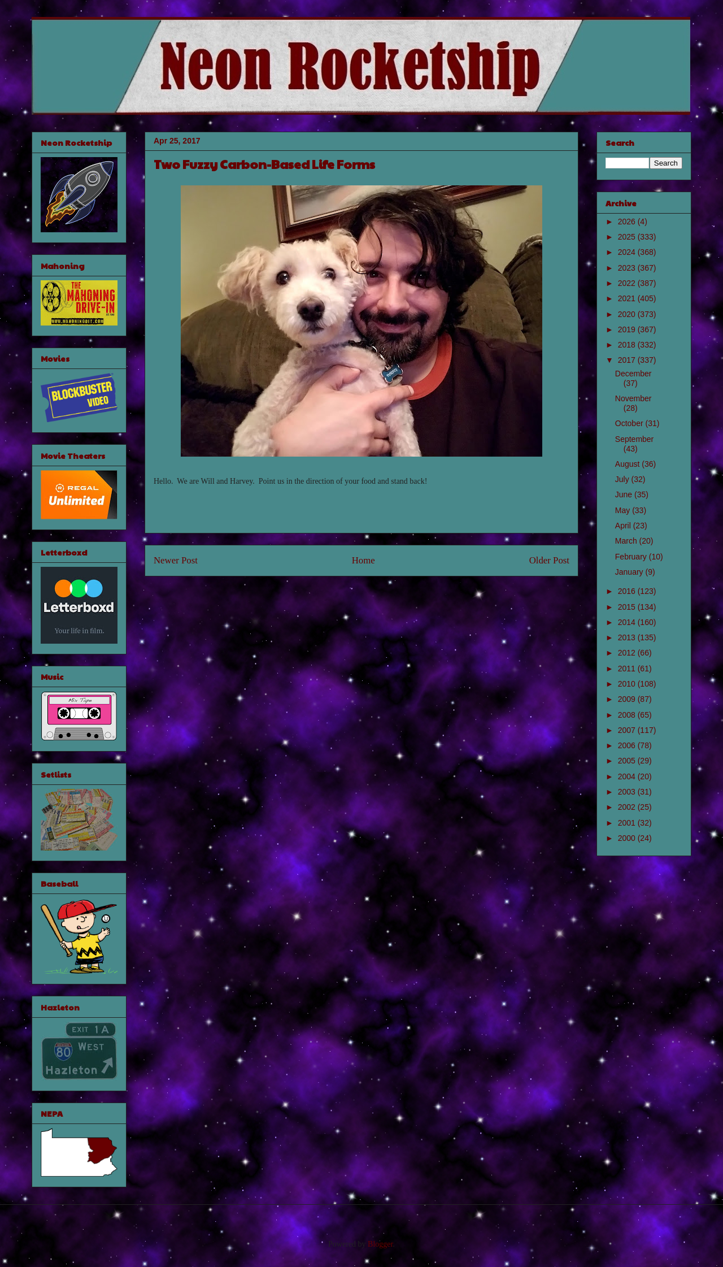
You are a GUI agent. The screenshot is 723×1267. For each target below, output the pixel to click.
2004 (628, 776)
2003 (628, 791)
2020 (628, 314)
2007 (628, 730)
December (633, 373)
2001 (628, 822)
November (633, 398)
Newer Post (176, 560)
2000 (628, 838)
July (623, 479)
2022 (628, 283)
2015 (628, 606)
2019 (628, 329)
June (624, 494)
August (628, 463)
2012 (628, 652)
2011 (628, 668)
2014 (628, 622)
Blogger (380, 1244)
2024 (628, 252)
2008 (628, 714)
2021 (628, 298)
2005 (628, 760)
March (627, 540)
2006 (628, 745)
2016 (628, 591)
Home (363, 560)
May (623, 510)
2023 (628, 267)
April (624, 525)
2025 (628, 236)
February (632, 556)
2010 (628, 683)
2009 (628, 699)
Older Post (549, 560)
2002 (628, 807)
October (630, 423)
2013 (628, 637)
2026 (628, 221)
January (630, 571)
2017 (628, 360)
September (634, 439)
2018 (628, 344)
